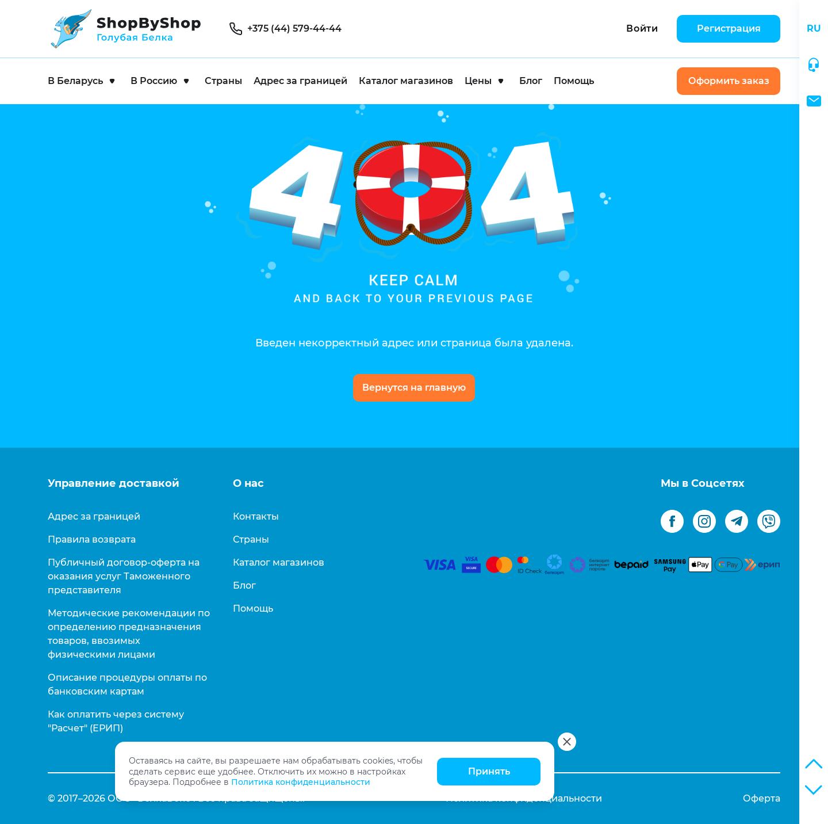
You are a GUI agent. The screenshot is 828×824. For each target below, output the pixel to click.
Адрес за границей (300, 80)
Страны (223, 80)
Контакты (256, 516)
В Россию (154, 80)
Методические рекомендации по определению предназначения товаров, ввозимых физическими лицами (129, 634)
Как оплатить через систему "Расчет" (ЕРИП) (116, 721)
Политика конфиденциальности (300, 782)
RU (814, 28)
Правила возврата (92, 539)
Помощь (574, 80)
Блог (530, 80)
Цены (478, 80)
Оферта (761, 798)
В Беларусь (75, 80)
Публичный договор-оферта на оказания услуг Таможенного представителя (124, 576)
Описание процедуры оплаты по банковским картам (127, 684)
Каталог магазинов (406, 80)
